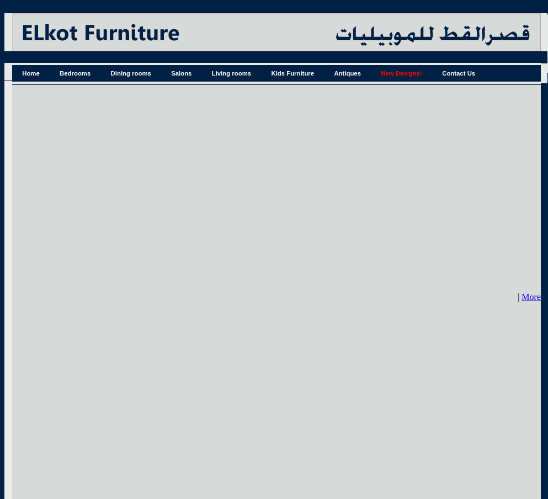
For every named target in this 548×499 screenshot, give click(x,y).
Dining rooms (131, 73)
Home (31, 73)
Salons (181, 73)
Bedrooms (75, 73)
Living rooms (231, 73)
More (531, 297)
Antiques (347, 73)
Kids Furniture (292, 73)
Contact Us (458, 73)
